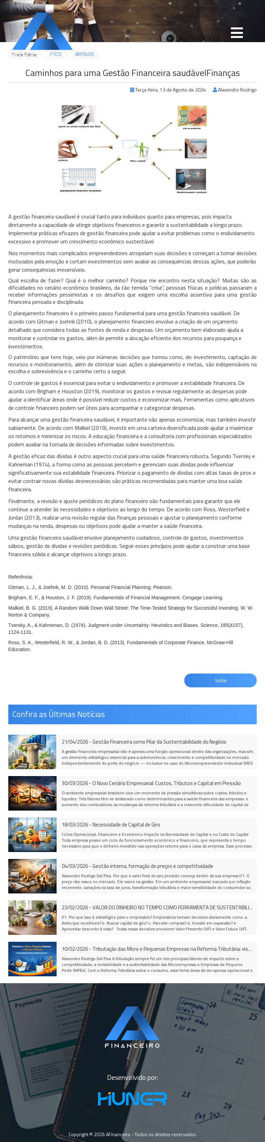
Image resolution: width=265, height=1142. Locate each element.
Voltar (220, 680)
